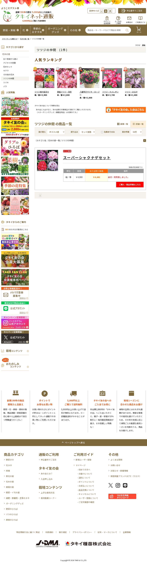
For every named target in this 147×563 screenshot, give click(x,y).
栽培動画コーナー (48, 498)
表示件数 (125, 132)
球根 (8, 470)
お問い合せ (115, 465)
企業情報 (127, 532)
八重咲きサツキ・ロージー (90, 93)
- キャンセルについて (86, 494)
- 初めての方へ (83, 469)
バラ (5, 86)
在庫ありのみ (108, 132)
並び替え (42, 132)
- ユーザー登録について (87, 498)
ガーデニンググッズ (15, 503)
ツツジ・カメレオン (110, 91)
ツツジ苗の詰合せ (42, 91)
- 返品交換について (85, 490)
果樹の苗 (10, 487)
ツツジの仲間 (8, 78)
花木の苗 (6, 54)
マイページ (80, 465)
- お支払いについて (85, 485)
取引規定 (63, 532)
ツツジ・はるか (131, 91)
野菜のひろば (12, 509)
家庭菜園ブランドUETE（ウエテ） (125, 476)
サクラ (6, 70)
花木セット (7, 66)
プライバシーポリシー (82, 532)
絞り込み (74, 132)
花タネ (9, 465)
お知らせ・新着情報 (119, 470)
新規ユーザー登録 (83, 459)
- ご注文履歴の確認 (85, 502)
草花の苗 (10, 476)
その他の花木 (8, 74)
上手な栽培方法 (47, 492)
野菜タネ (10, 459)
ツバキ (6, 82)
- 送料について (83, 477)
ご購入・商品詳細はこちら (130, 184)
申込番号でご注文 (48, 459)
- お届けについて (84, 473)
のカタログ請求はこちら (16, 229)
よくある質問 (116, 459)
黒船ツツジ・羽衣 (64, 91)
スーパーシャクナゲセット (87, 157)
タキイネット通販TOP (9, 39)
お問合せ (129, 22)
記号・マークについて (107, 532)
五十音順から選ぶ (10, 59)
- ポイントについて (85, 481)
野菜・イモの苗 (13, 492)
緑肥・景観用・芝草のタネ (17, 498)
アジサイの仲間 (9, 62)
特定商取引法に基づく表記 (28, 532)
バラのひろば (12, 514)
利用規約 (49, 532)
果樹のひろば (12, 519)
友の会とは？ (47, 473)
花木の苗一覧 (24, 39)
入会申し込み (47, 479)
